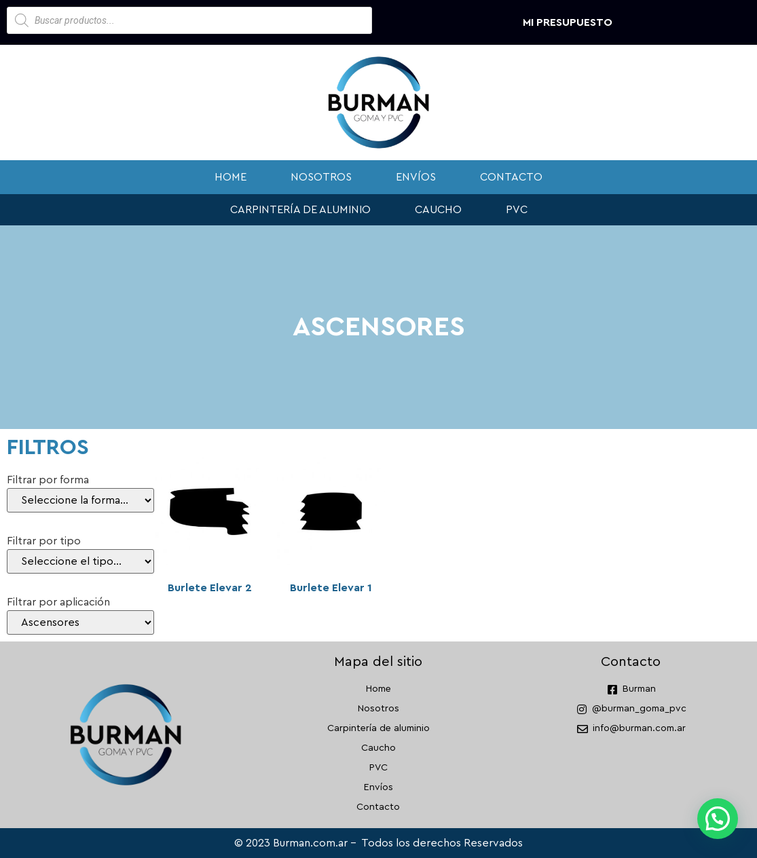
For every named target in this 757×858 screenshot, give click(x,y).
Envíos (416, 177)
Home (230, 177)
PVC (517, 209)
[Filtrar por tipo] (80, 561)
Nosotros (321, 177)
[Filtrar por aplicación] (80, 622)
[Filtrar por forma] (80, 500)
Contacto (511, 177)
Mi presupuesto (567, 22)
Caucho (438, 209)
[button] (717, 818)
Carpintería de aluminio (300, 209)
